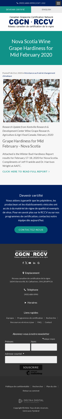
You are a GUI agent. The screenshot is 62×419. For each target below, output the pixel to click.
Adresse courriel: (14, 353)
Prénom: (9, 341)
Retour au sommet (31, 390)
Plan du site (51, 386)
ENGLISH (46, 9)
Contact (48, 322)
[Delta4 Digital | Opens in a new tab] (31, 401)
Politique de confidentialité (17, 386)
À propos (10, 318)
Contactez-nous (31, 229)
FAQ (39, 322)
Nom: (34, 341)
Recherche (51, 318)
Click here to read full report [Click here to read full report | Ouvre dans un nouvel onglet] (25, 171)
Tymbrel (35, 411)
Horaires (32, 302)
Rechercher (38, 386)
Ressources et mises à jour (22, 322)
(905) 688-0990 (31, 294)
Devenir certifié (15, 9)
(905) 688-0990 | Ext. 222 (32, 3)
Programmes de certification (30, 318)
